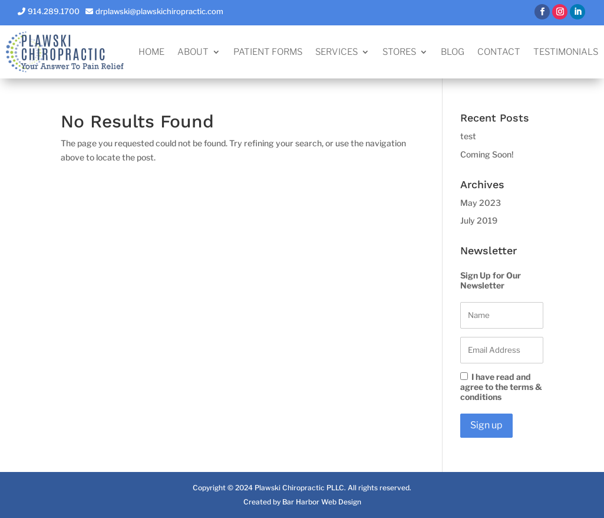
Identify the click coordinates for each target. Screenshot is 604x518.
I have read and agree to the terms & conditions (501, 387)
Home (151, 52)
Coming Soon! (487, 154)
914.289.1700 (54, 11)
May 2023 (480, 203)
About (193, 52)
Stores (399, 52)
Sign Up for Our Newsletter (490, 280)
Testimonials (565, 52)
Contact (498, 52)
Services (336, 52)
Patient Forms (267, 52)
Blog (452, 52)
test (468, 136)
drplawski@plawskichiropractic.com (159, 11)
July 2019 (478, 220)
